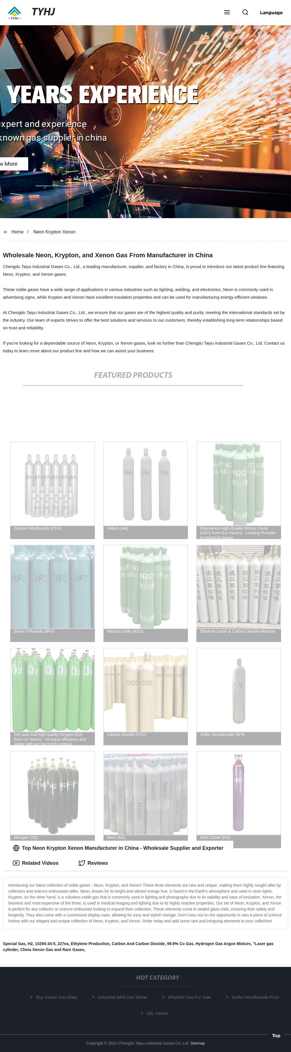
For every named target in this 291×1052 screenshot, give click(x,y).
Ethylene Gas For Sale (190, 997)
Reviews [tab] (93, 863)
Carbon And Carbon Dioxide (138, 943)
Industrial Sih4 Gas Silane (124, 997)
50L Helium (159, 1013)
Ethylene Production (90, 943)
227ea (63, 943)
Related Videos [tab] (36, 863)
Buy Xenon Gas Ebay (58, 997)
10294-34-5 (45, 943)
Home (17, 231)
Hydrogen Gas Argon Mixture (223, 943)
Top (276, 1036)
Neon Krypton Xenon (54, 231)
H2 (30, 943)
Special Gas (14, 943)
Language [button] (271, 12)
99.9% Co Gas (180, 943)
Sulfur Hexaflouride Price (256, 997)
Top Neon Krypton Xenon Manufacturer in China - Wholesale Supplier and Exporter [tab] (118, 848)
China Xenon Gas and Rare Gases (52, 949)
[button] (227, 13)
